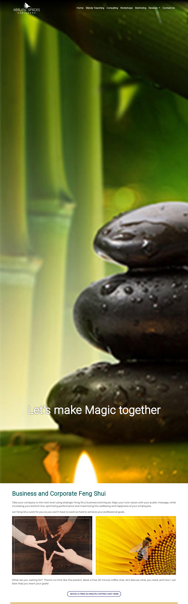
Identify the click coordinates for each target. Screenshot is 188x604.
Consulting (112, 7)
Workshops (126, 7)
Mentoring (140, 7)
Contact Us (169, 7)
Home (80, 7)
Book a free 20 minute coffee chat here (94, 594)
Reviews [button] (153, 7)
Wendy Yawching (95, 7)
